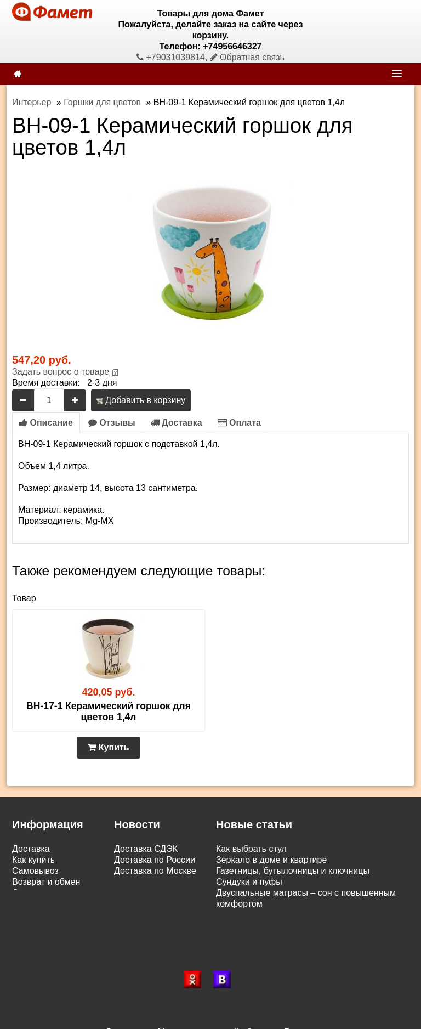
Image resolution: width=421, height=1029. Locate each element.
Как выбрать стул (251, 848)
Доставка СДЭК (146, 848)
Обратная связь (247, 57)
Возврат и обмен (46, 881)
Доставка (176, 422)
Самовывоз (35, 870)
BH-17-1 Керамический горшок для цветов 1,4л (108, 711)
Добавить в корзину (140, 400)
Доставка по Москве (155, 870)
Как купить (33, 859)
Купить (108, 747)
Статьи (26, 892)
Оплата (239, 422)
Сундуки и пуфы (249, 881)
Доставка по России (154, 859)
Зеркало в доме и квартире (271, 859)
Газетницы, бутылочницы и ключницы (292, 870)
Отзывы (111, 422)
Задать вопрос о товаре (60, 371)
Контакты (31, 903)
